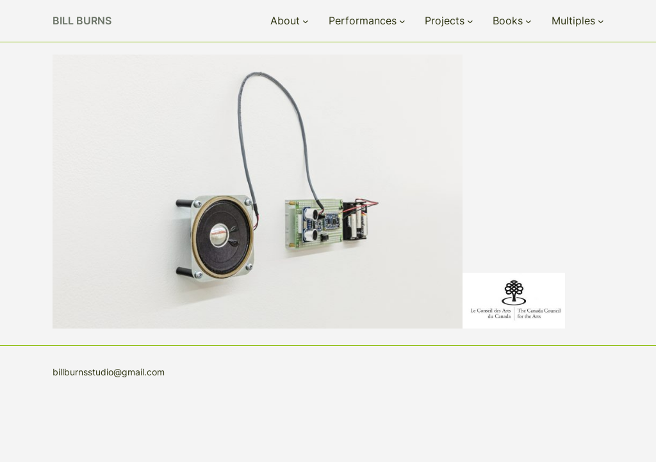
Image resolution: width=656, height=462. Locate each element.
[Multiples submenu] (601, 21)
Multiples (573, 20)
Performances (363, 20)
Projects (444, 20)
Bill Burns (82, 20)
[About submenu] (305, 21)
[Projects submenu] (470, 21)
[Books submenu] (528, 21)
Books (508, 20)
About (285, 20)
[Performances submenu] (402, 21)
